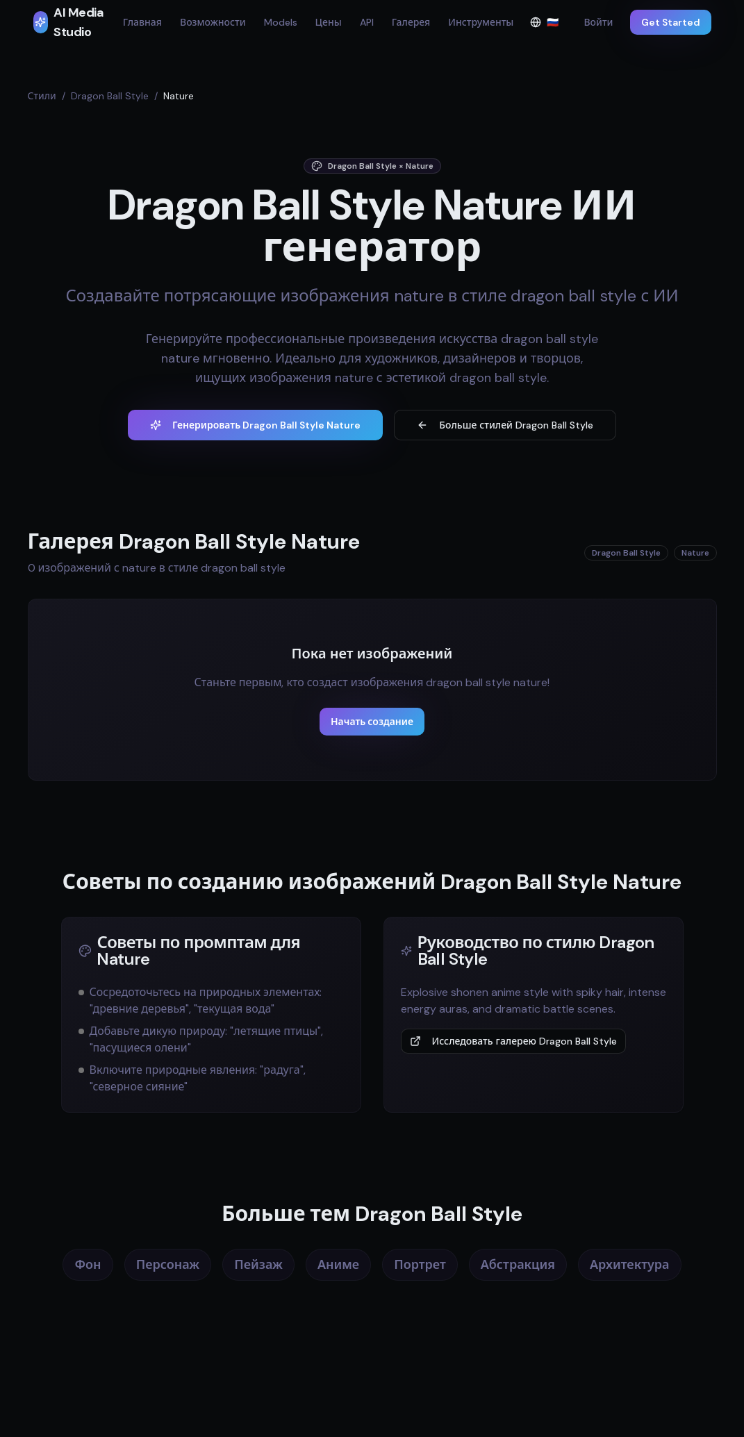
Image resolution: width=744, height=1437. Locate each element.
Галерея (411, 22)
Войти (598, 22)
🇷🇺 (548, 25)
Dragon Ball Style (110, 96)
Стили (42, 96)
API (367, 22)
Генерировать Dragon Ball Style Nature (255, 425)
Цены (328, 22)
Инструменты (480, 22)
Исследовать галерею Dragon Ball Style (513, 1041)
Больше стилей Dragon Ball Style (505, 425)
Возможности (213, 22)
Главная (142, 22)
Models (280, 22)
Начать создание (372, 721)
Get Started (670, 22)
